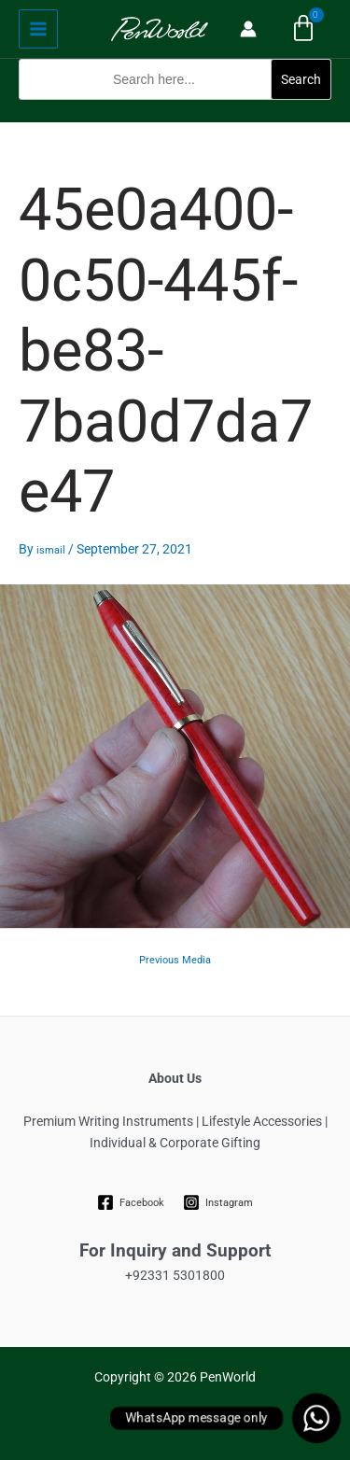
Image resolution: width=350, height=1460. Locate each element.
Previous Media (175, 960)
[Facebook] (130, 1202)
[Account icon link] (248, 29)
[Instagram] (218, 1202)
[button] (175, 111)
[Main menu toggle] (38, 29)
